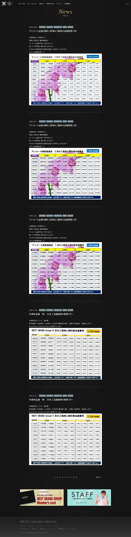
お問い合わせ (50, 4)
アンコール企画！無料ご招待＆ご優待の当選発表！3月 (53, 30)
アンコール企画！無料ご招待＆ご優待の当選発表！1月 (53, 219)
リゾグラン (42, 27)
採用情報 (67, 4)
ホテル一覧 (21, 4)
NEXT (98, 477)
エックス (70, 27)
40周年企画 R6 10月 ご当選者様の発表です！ (51, 399)
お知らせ (41, 4)
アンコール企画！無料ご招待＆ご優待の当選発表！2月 (53, 125)
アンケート (59, 4)
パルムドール (58, 27)
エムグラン (50, 27)
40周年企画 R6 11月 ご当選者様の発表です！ (51, 313)
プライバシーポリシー (71, 529)
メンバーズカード (32, 4)
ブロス (65, 27)
